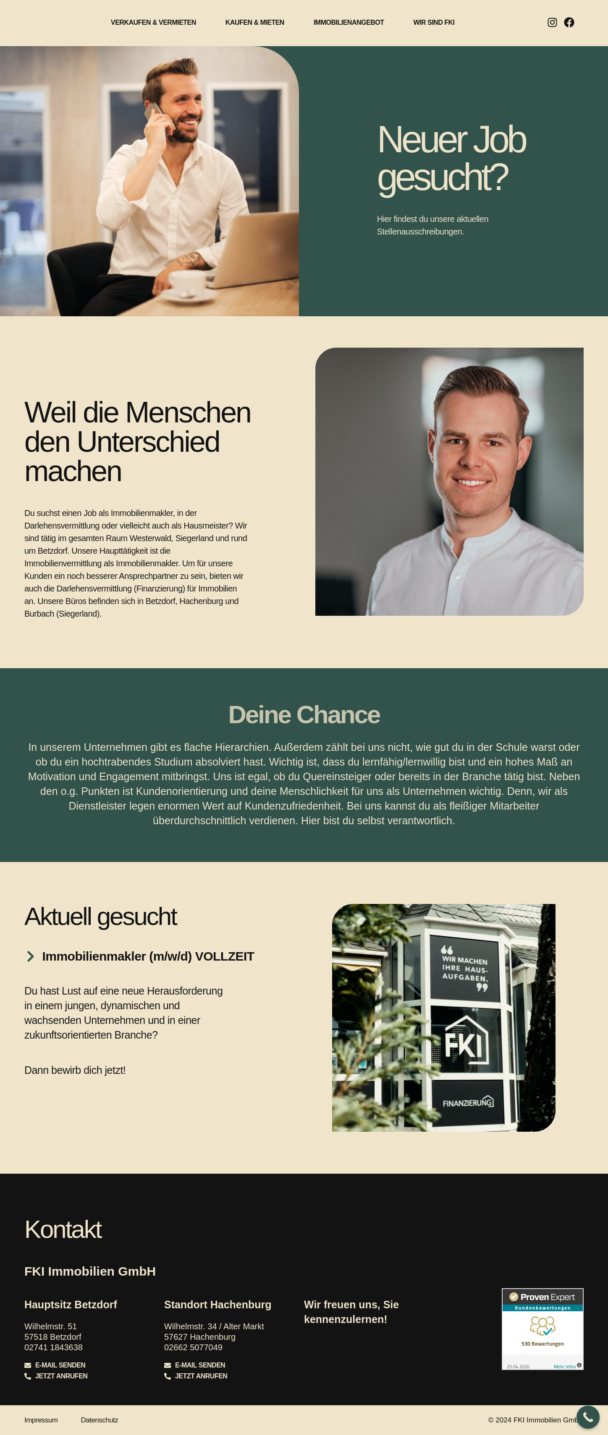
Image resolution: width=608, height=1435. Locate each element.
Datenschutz (99, 1420)
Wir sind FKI (433, 13)
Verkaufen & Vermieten (153, 13)
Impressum (41, 1420)
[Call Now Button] (588, 1417)
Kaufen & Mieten (254, 13)
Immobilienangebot (349, 13)
